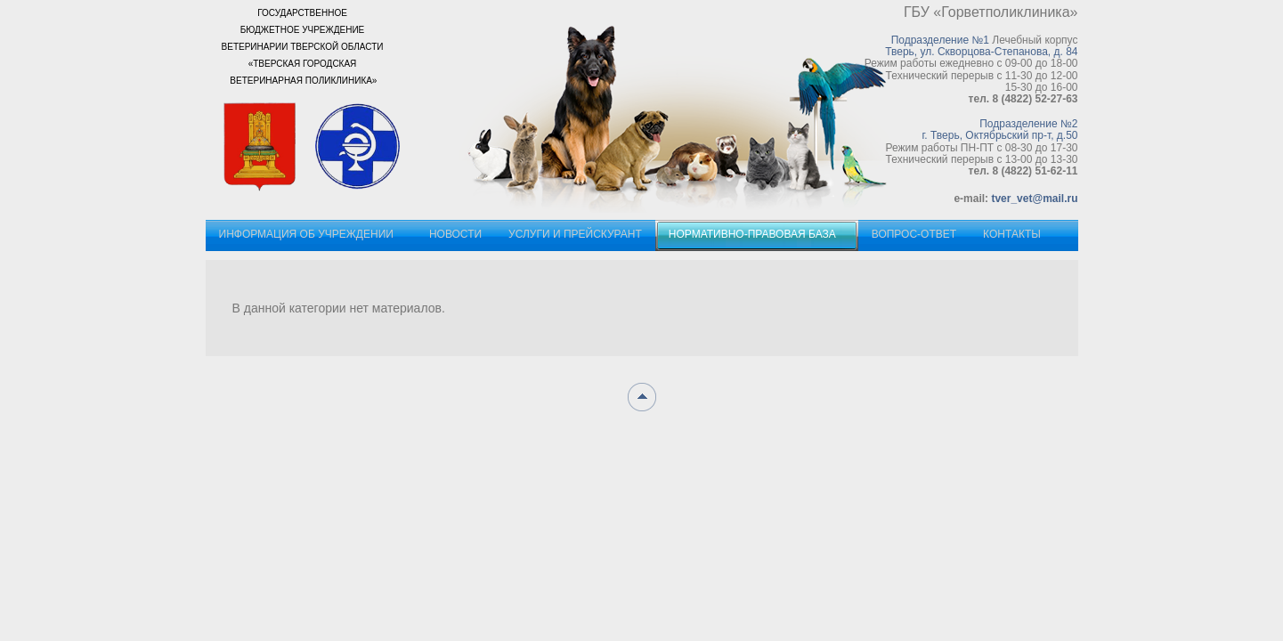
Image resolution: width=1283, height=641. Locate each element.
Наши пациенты (682, 115)
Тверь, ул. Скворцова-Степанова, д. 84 (981, 51)
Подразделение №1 (940, 40)
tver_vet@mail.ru (1034, 198)
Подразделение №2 (1028, 124)
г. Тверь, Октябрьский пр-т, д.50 (999, 135)
